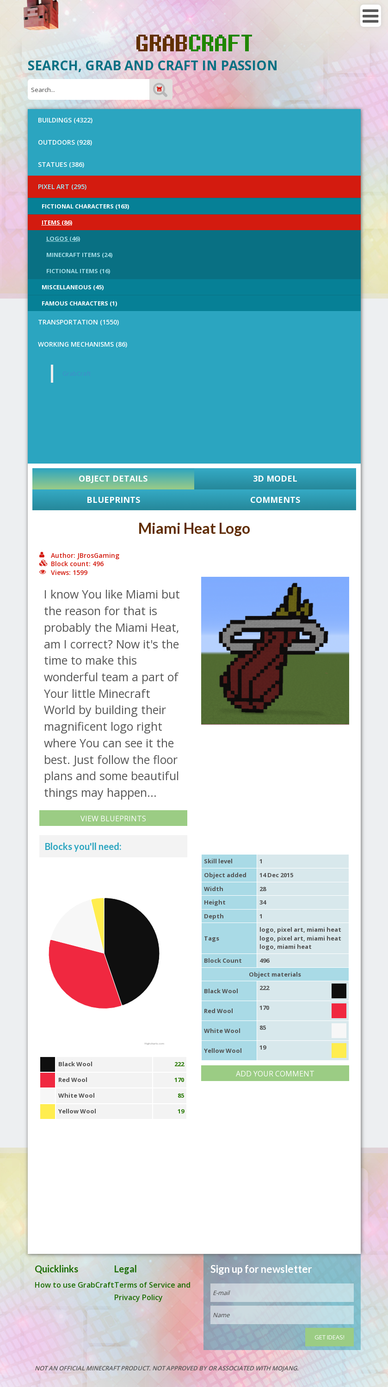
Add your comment (275, 1074)
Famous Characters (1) (79, 303)
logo (266, 929)
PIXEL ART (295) (62, 186)
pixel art (290, 929)
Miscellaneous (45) (73, 287)
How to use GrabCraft (74, 1285)
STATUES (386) (61, 164)
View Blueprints (113, 818)
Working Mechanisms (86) (82, 344)
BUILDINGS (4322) (65, 120)
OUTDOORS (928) (65, 142)
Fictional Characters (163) (85, 206)
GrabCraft (76, 373)
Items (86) (57, 222)
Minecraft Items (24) (79, 255)
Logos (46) (63, 238)
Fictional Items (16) (78, 271)
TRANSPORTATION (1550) (78, 322)
